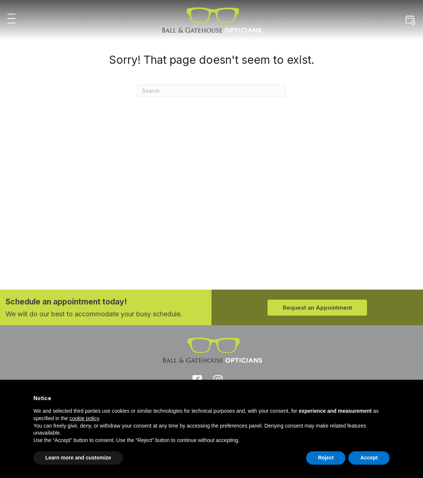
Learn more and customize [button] (78, 458)
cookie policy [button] (84, 418)
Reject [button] (326, 458)
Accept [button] (369, 458)
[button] (11, 19)
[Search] (211, 90)
